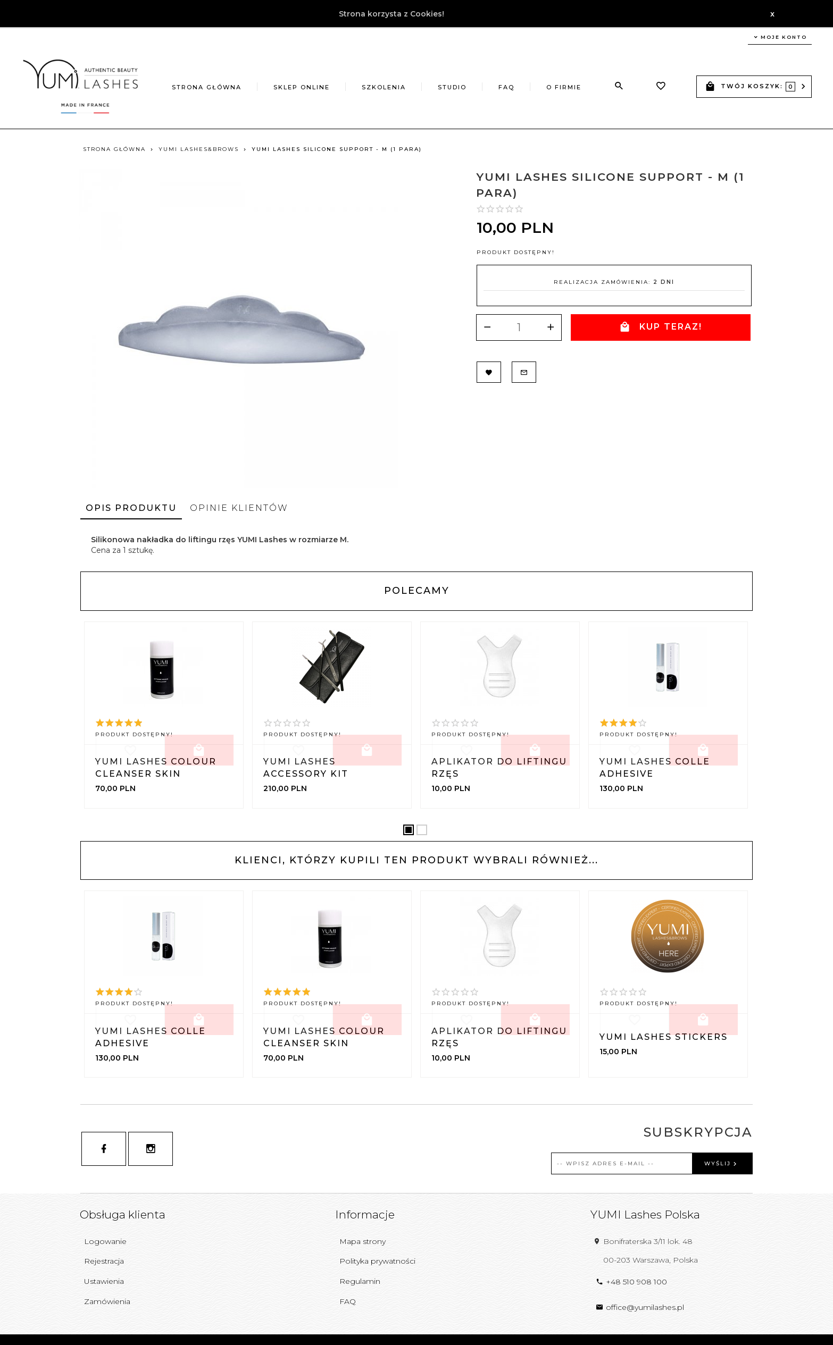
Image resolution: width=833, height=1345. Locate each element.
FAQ (506, 87)
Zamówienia (107, 1301)
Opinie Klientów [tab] (239, 508)
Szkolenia (384, 87)
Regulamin (359, 1281)
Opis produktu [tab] (131, 508)
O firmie (563, 87)
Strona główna (206, 87)
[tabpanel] (416, 544)
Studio (452, 87)
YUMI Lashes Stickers (663, 1037)
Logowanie (105, 1241)
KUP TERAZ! (660, 327)
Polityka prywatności (377, 1261)
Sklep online (301, 87)
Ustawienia (104, 1281)
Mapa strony (362, 1241)
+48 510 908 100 (631, 1282)
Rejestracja (104, 1261)
